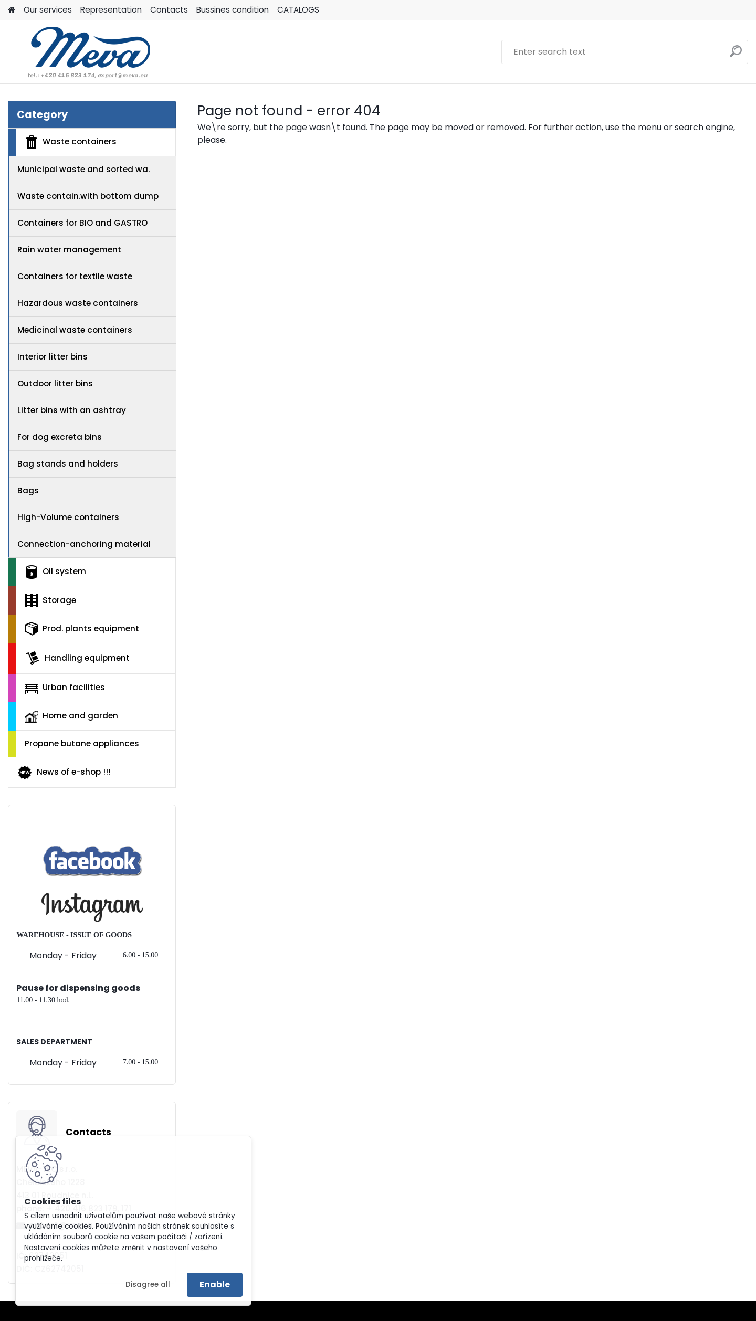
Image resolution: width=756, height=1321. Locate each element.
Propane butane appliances (82, 743)
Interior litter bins (52, 356)
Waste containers (71, 142)
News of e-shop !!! (64, 772)
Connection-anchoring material (84, 543)
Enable (215, 1284)
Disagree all (147, 1285)
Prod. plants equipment (82, 629)
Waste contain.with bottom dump (88, 196)
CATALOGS (298, 9)
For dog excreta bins (59, 436)
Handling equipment (77, 658)
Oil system (55, 572)
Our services (48, 9)
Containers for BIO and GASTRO (82, 222)
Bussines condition (232, 9)
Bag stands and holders (67, 463)
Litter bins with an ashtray (71, 410)
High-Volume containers (68, 517)
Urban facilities (65, 687)
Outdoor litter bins (55, 383)
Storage (50, 600)
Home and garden (71, 716)
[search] (736, 55)
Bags (28, 490)
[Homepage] (11, 10)
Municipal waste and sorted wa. (83, 169)
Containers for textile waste (74, 276)
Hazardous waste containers (77, 303)
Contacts (169, 9)
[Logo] (80, 52)
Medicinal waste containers (74, 329)
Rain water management (69, 249)
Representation (111, 9)
